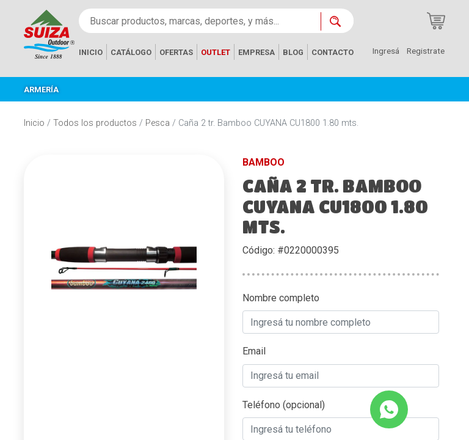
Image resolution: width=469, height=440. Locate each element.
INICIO (91, 52)
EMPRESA (256, 52)
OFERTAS (176, 52)
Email (254, 351)
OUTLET (215, 52)
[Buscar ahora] (337, 21)
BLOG (293, 52)
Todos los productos (95, 123)
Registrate (426, 51)
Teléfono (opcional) (283, 405)
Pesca (157, 123)
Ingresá (386, 51)
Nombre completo (280, 298)
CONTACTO (332, 52)
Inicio (34, 123)
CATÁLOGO (131, 52)
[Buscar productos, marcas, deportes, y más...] (200, 21)
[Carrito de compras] (436, 21)
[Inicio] (49, 33)
